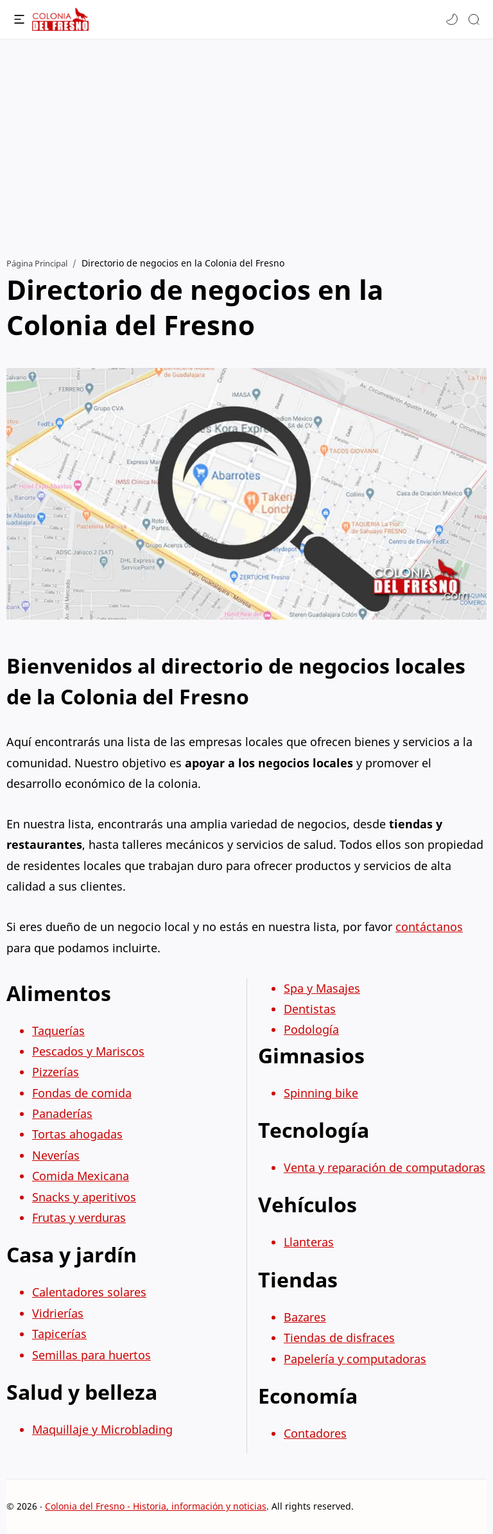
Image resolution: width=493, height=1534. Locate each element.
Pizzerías (55, 1071)
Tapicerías (59, 1333)
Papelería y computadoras (355, 1358)
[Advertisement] (246, 141)
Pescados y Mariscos (88, 1051)
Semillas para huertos (91, 1355)
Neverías (56, 1155)
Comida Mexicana (80, 1175)
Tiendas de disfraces (339, 1337)
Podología (311, 1029)
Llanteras (309, 1242)
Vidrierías (57, 1313)
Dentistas (310, 1008)
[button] (452, 19)
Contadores (315, 1433)
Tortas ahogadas (77, 1134)
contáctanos (429, 926)
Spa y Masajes (322, 988)
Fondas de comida (82, 1093)
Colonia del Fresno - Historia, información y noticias (155, 1506)
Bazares (305, 1317)
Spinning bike (321, 1093)
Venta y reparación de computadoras (384, 1167)
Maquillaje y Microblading (102, 1429)
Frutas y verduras (79, 1217)
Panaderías (62, 1113)
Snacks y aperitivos (84, 1197)
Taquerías (58, 1030)
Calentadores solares (89, 1292)
